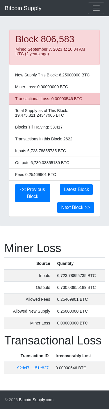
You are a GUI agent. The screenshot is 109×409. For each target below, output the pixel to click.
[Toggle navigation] (96, 8)
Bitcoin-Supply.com (36, 399)
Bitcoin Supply (23, 8)
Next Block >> (75, 207)
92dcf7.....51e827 (33, 368)
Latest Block (76, 189)
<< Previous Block (32, 193)
